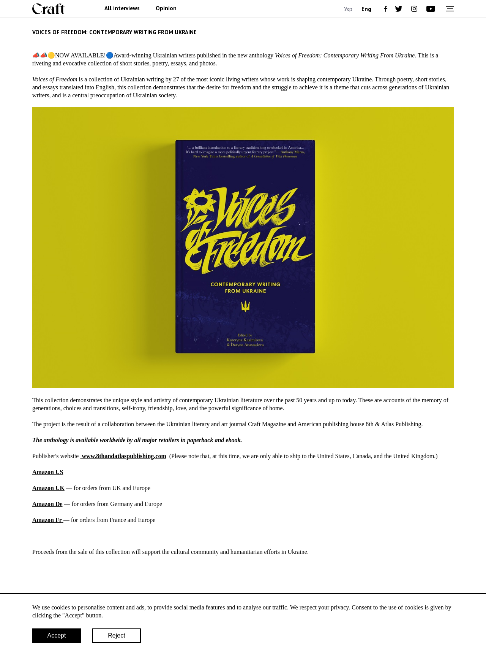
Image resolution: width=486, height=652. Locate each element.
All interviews (122, 8)
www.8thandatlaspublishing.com (124, 456)
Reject (116, 635)
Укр (348, 9)
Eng (366, 9)
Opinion (166, 8)
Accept (56, 635)
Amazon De (47, 504)
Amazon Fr (47, 520)
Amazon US (47, 472)
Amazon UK (48, 488)
